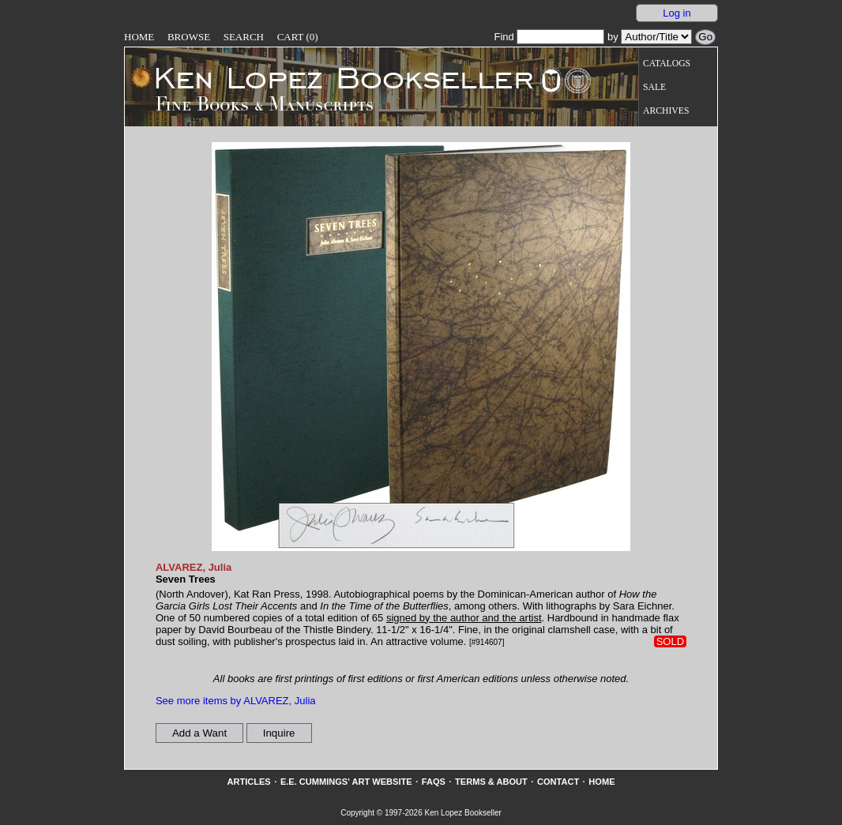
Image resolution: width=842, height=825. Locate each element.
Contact (558, 781)
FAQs (433, 781)
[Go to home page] (333, 77)
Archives (666, 111)
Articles (248, 781)
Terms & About (491, 781)
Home (139, 37)
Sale (654, 87)
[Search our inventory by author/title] (656, 36)
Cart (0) (297, 37)
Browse (188, 37)
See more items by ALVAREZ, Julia (236, 701)
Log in (676, 13)
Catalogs (666, 63)
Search (244, 37)
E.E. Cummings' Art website (346, 781)
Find (549, 37)
